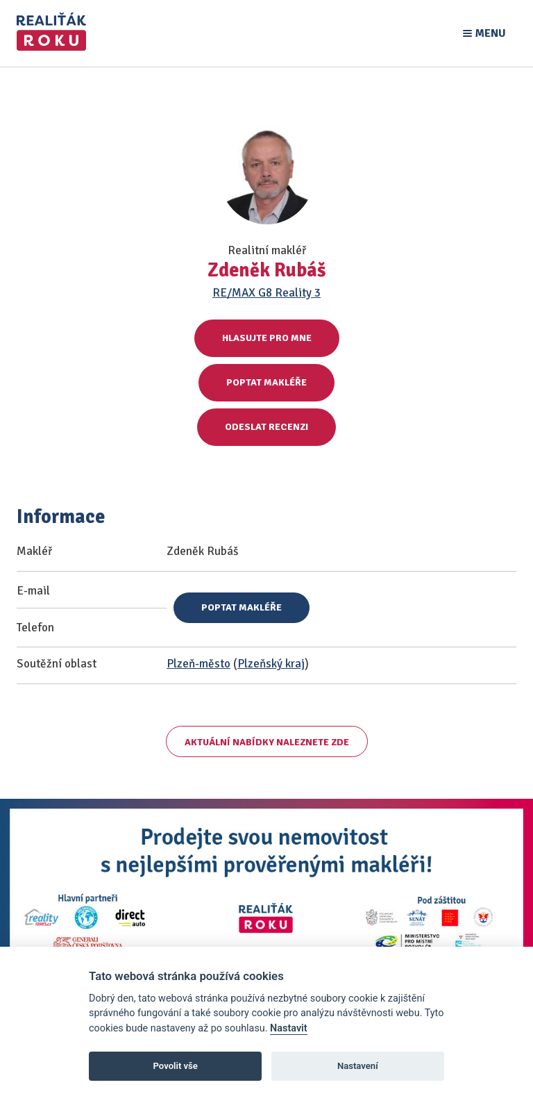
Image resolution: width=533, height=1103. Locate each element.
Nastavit (288, 1028)
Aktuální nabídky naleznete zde (267, 742)
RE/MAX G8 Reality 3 (266, 293)
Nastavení (357, 1066)
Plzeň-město (198, 663)
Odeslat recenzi (266, 427)
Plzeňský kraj (271, 663)
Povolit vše (175, 1066)
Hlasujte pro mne (267, 338)
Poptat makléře (266, 382)
